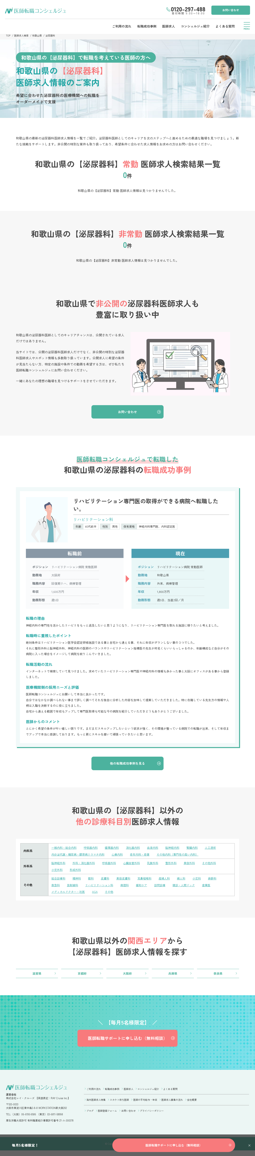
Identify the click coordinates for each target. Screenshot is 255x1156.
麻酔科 (219, 880)
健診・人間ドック (190, 887)
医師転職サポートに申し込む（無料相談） (127, 1042)
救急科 (55, 887)
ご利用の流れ (118, 26)
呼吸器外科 (112, 865)
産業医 (213, 887)
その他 (112, 893)
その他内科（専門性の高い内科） (185, 856)
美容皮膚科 (126, 880)
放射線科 (73, 887)
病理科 (128, 887)
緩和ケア (146, 887)
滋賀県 (37, 975)
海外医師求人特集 (96, 1104)
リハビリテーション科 (102, 887)
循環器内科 (115, 850)
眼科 (93, 880)
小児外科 (57, 872)
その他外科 (216, 865)
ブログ (90, 1115)
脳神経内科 (178, 850)
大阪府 (127, 975)
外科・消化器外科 (85, 865)
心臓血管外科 (136, 865)
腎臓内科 (199, 850)
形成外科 (76, 872)
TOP (8, 35)
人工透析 (218, 850)
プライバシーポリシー (152, 1115)
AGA (97, 893)
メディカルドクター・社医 (69, 893)
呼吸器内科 (92, 850)
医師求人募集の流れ (172, 1104)
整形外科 (177, 865)
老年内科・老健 (144, 856)
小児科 (202, 880)
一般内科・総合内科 (64, 850)
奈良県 (218, 975)
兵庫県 (173, 975)
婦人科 (186, 880)
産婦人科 (169, 880)
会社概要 (192, 1104)
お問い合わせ (229, 10)
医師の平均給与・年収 (145, 1104)
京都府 (82, 975)
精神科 (78, 880)
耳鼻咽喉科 (148, 880)
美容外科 (196, 865)
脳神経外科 (58, 865)
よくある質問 (223, 26)
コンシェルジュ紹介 (193, 26)
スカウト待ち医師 (119, 1104)
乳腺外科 (158, 865)
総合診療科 (58, 880)
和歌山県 (39, 35)
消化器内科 (137, 850)
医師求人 (166, 26)
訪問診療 (165, 887)
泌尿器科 (53, 35)
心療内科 (121, 856)
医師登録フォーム (107, 1115)
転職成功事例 (144, 26)
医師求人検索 (22, 35)
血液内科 (158, 850)
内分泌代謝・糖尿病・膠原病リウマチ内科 (79, 856)
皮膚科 (107, 880)
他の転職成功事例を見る (127, 765)
